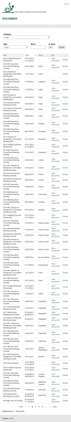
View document (55, 59)
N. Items (52, 44)
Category (7, 34)
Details (65, 59)
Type (5, 44)
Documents (9, 18)
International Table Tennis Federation (30, 11)
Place (33, 44)
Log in (66, 4)
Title (4, 55)
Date (27, 55)
